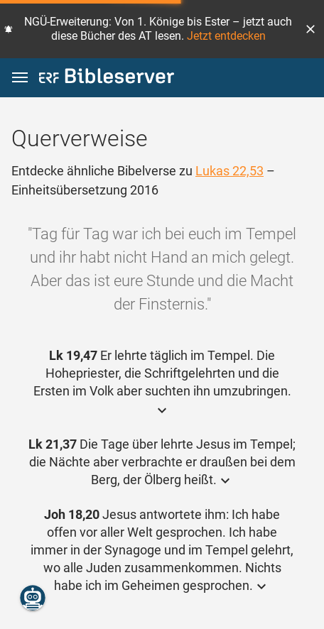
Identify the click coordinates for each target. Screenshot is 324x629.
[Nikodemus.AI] (32, 598)
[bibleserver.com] (106, 78)
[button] (310, 29)
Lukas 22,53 (229, 170)
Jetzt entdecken (226, 36)
